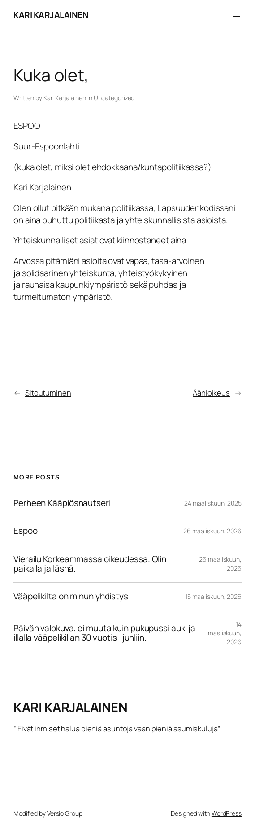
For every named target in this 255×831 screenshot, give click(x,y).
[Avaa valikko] (236, 14)
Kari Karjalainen (64, 97)
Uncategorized (114, 97)
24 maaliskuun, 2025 (213, 503)
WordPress (227, 813)
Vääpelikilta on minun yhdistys (70, 596)
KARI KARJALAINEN (50, 15)
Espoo (25, 531)
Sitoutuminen (48, 392)
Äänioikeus (211, 392)
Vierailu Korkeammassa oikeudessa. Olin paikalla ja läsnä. (89, 564)
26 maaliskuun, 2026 (212, 531)
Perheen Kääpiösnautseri (62, 503)
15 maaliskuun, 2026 (213, 596)
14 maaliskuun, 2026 (225, 633)
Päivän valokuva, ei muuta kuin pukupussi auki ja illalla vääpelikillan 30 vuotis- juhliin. (104, 633)
